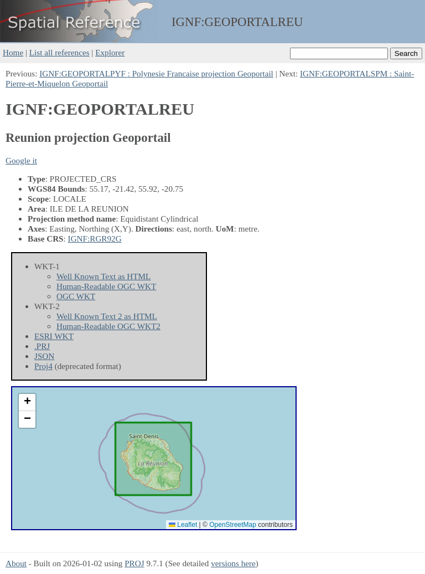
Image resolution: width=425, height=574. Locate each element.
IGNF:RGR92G (95, 238)
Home (13, 52)
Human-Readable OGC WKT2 (108, 326)
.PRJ (42, 346)
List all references (59, 52)
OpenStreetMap (232, 525)
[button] (27, 402)
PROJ (134, 563)
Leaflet (183, 525)
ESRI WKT (54, 336)
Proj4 (43, 366)
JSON (44, 356)
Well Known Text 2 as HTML (106, 316)
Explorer (110, 52)
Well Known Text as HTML (103, 276)
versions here (233, 563)
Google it (21, 160)
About (16, 563)
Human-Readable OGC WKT (106, 286)
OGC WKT (75, 296)
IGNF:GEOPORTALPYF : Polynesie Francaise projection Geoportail (156, 73)
